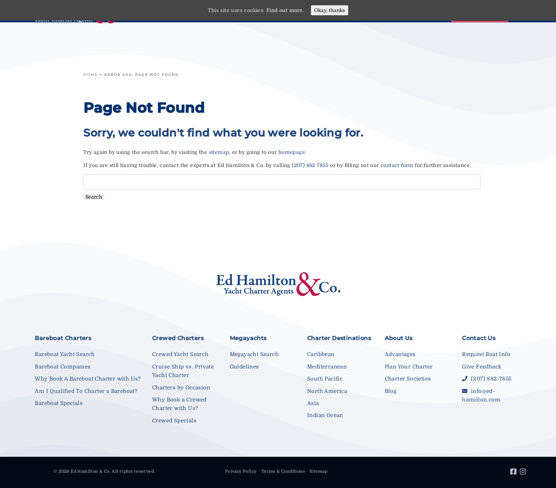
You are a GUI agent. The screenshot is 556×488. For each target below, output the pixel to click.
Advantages (400, 354)
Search (93, 197)
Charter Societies (408, 379)
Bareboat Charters (63, 338)
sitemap (219, 152)
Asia (313, 403)
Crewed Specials (174, 420)
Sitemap (318, 471)
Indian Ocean (325, 415)
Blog (391, 391)
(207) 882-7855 (310, 165)
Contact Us (478, 338)
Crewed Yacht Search (180, 354)
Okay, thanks (329, 10)
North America (327, 391)
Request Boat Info (486, 354)
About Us (399, 338)
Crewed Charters (178, 338)
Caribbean (321, 354)
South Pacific (325, 379)
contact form (396, 165)
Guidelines (244, 367)
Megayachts (248, 338)
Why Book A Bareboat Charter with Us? (87, 379)
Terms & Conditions (283, 471)
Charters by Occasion (181, 387)
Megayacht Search (254, 354)
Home (90, 74)
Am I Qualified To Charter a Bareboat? (86, 391)
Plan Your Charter (409, 367)
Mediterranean (327, 367)
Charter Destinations (339, 338)
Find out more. (285, 10)
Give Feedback (481, 367)
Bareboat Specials (59, 403)
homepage (291, 152)
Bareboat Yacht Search (65, 354)
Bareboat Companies (62, 367)
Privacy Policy (241, 471)
